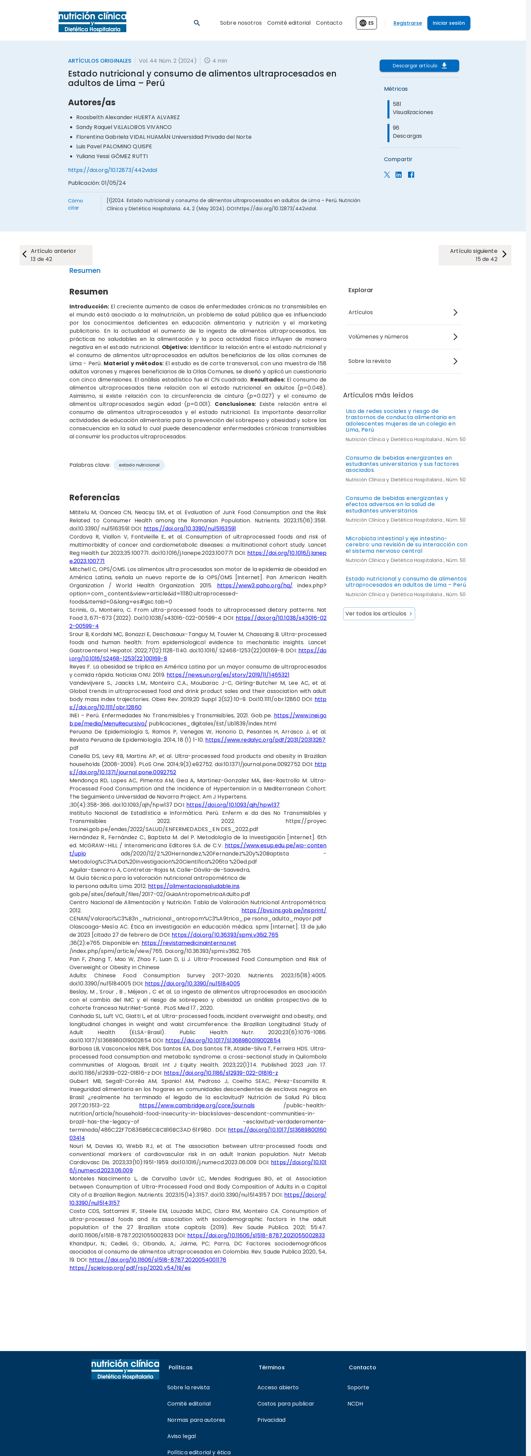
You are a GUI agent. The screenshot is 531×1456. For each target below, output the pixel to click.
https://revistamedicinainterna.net (189, 943)
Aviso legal (181, 1436)
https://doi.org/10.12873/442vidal (112, 170)
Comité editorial (289, 23)
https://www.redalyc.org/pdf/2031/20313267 (265, 740)
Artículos (360, 312)
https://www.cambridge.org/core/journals (197, 1105)
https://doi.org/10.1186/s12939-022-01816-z (221, 1073)
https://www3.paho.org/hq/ (255, 585)
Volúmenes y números (378, 337)
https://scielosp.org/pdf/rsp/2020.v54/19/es (130, 1268)
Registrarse (408, 23)
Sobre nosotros (241, 23)
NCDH (355, 1404)
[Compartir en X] (387, 176)
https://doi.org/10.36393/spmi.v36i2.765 (225, 935)
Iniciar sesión (449, 23)
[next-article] (56, 255)
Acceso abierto (278, 1387)
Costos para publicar (286, 1404)
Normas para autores (196, 1420)
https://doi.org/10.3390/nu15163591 (190, 529)
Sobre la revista (369, 361)
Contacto (329, 23)
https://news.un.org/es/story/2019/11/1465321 (228, 675)
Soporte (358, 1387)
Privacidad (271, 1420)
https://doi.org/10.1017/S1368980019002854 (223, 1040)
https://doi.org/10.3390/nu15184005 (192, 983)
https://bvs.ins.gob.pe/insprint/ (284, 910)
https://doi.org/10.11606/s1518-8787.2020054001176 (157, 1260)
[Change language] (366, 23)
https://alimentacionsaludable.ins (193, 886)
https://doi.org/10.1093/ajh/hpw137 (233, 805)
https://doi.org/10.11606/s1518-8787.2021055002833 (256, 1235)
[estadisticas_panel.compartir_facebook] (411, 176)
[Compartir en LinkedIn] (399, 176)
